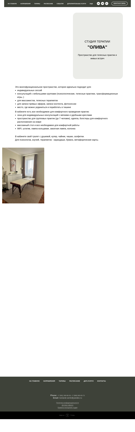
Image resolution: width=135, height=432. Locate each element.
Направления (49, 381)
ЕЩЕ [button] (91, 3)
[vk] (98, 3)
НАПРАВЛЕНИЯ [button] (25, 3)
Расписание (74, 381)
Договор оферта (67, 405)
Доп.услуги (88, 381)
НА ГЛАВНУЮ (12, 3)
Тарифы (62, 381)
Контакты (101, 381)
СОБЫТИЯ (60, 3)
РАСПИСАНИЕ (48, 3)
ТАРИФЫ (37, 3)
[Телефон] (106, 3)
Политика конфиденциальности (67, 403)
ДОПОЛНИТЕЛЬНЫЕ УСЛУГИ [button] (76, 3)
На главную (34, 381)
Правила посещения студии (67, 407)
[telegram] (102, 3)
